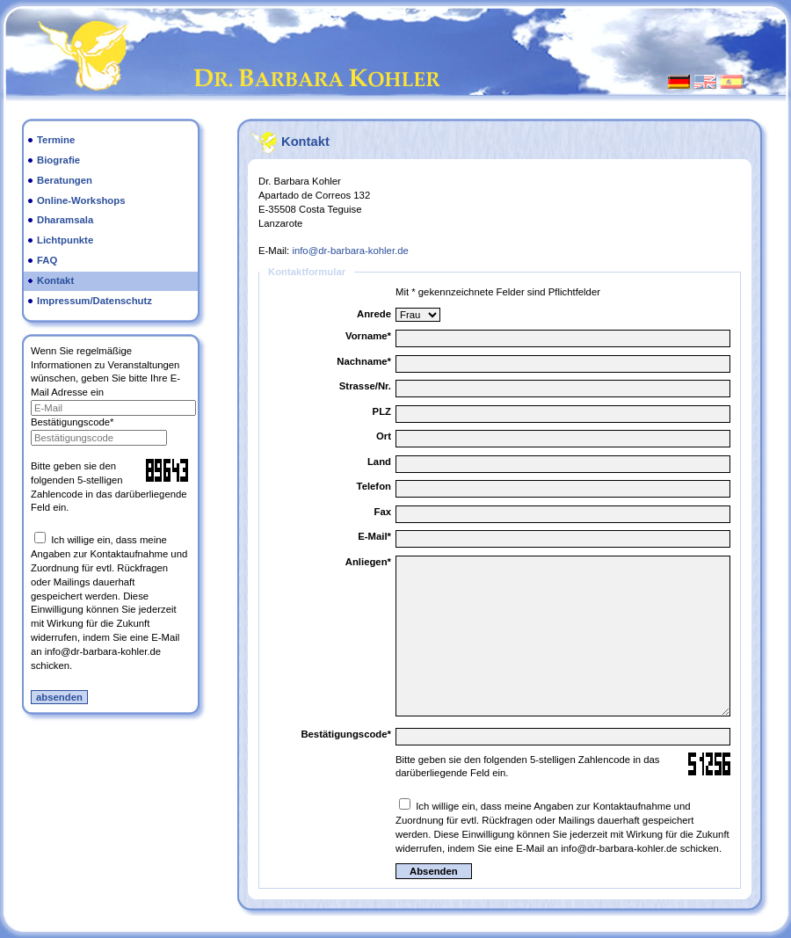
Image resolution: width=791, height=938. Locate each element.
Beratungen (64, 180)
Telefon (374, 486)
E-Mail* (374, 536)
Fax (382, 511)
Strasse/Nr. (365, 386)
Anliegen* (368, 561)
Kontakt (55, 280)
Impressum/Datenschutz (94, 300)
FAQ (47, 260)
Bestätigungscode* (72, 422)
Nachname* (364, 361)
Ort (383, 436)
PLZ (382, 411)
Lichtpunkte (65, 240)
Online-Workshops (81, 200)
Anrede (374, 314)
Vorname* (368, 336)
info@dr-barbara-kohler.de (350, 250)
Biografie (58, 160)
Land (379, 461)
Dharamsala (65, 220)
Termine (56, 140)
